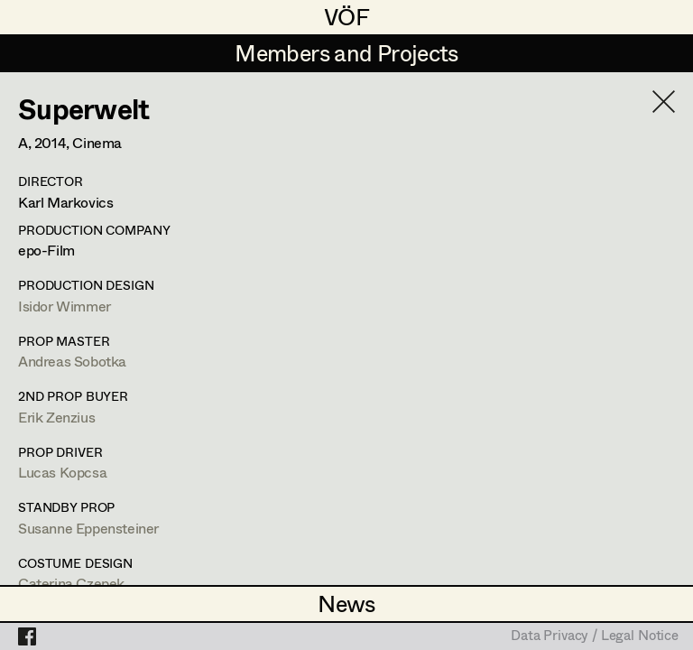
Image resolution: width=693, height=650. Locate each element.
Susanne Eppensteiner (88, 527)
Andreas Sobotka (72, 360)
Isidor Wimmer (64, 305)
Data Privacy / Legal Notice (595, 636)
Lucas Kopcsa (62, 471)
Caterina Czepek (71, 582)
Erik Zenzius (56, 416)
